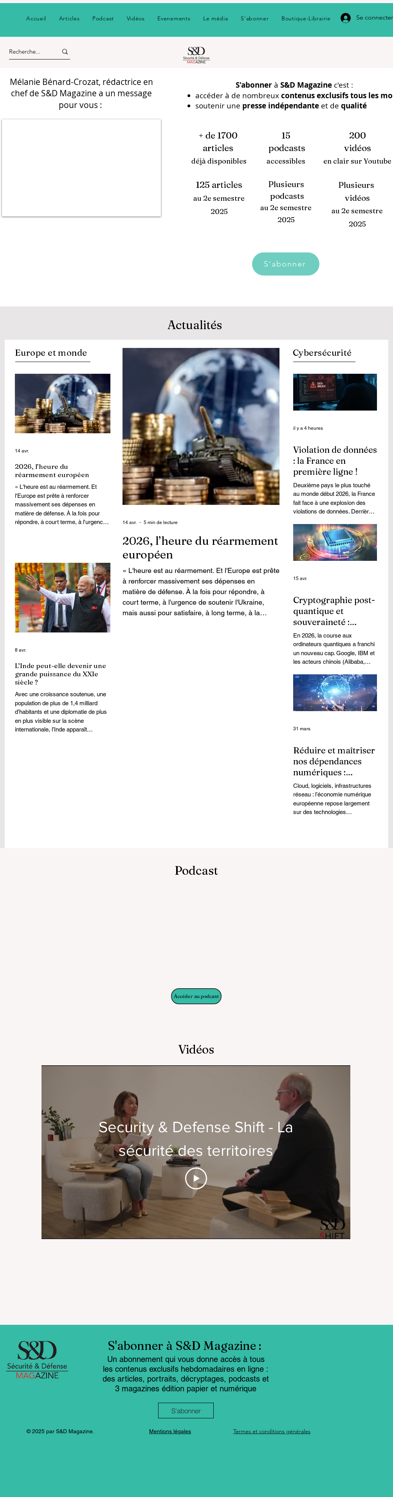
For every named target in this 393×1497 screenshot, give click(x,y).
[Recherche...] (26, 51)
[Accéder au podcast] (196, 996)
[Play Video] (196, 1178)
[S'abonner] (285, 264)
